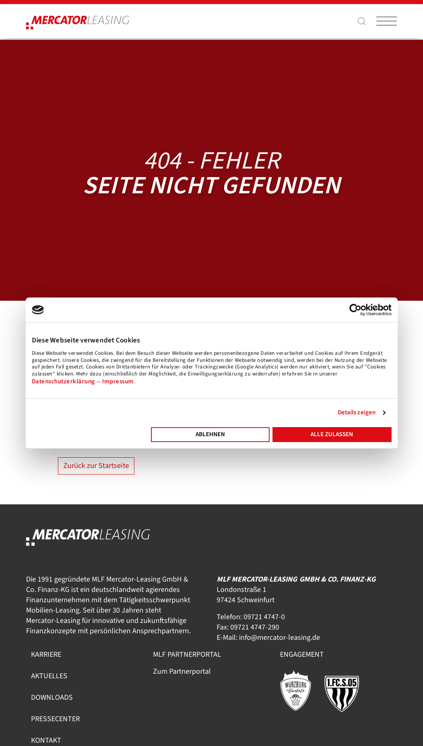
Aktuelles (49, 676)
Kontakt (46, 740)
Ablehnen (210, 434)
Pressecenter (55, 719)
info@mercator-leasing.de (279, 637)
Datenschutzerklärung (63, 381)
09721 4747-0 (264, 617)
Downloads (52, 697)
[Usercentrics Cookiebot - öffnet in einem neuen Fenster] (355, 310)
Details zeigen (356, 412)
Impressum (118, 381)
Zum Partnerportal (182, 671)
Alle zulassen (332, 434)
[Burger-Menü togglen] (386, 21)
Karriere (46, 654)
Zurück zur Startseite (96, 465)
